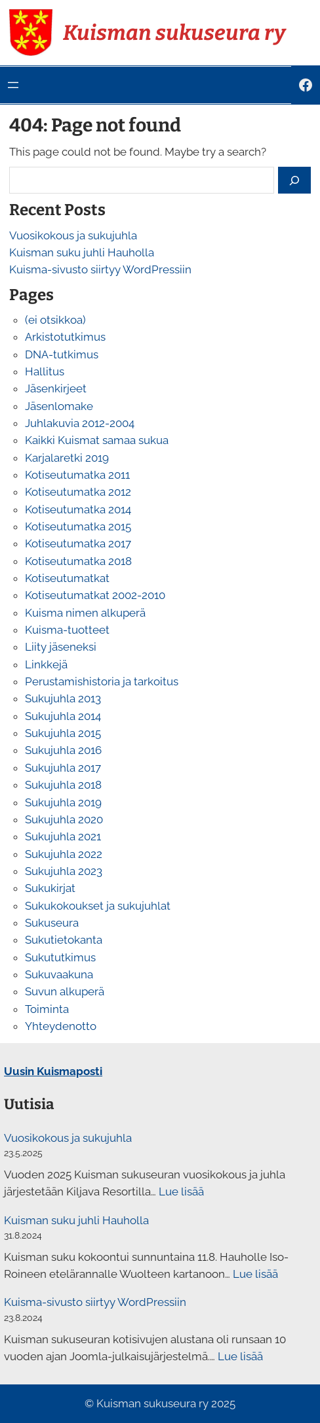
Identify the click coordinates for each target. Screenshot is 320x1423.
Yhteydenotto (60, 1026)
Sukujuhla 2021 (63, 836)
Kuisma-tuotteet (67, 629)
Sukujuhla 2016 (63, 750)
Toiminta (47, 1009)
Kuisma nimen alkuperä (85, 612)
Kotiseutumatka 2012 (78, 491)
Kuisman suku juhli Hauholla (81, 252)
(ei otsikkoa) (55, 319)
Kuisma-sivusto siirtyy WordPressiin (100, 269)
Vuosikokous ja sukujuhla (73, 235)
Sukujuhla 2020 (64, 819)
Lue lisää (181, 1191)
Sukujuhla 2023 (63, 871)
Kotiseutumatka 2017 (78, 543)
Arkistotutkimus (65, 336)
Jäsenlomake (59, 406)
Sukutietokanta (63, 939)
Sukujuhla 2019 (63, 802)
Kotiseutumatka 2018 (78, 561)
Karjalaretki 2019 (67, 457)
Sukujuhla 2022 (63, 854)
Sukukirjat (50, 888)
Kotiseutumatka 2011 (77, 474)
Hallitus (44, 371)
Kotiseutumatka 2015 (78, 526)
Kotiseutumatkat (67, 578)
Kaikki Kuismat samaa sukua (97, 440)
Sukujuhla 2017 (63, 767)
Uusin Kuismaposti (53, 1071)
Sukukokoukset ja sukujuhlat (97, 905)
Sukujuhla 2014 (63, 716)
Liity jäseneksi (60, 646)
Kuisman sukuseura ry (174, 32)
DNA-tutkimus (61, 354)
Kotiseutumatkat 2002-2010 (95, 595)
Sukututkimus (60, 957)
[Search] (294, 180)
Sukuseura (52, 922)
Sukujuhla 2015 (63, 733)
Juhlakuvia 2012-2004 (79, 423)
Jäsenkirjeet (56, 388)
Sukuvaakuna (59, 974)
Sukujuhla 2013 (63, 698)
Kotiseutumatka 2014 (78, 509)
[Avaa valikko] (13, 85)
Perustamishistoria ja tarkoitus (101, 681)
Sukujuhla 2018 (63, 784)
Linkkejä (46, 664)
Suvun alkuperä (64, 991)
